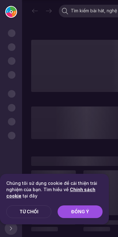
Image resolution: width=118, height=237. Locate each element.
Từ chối (29, 211)
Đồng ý (80, 211)
